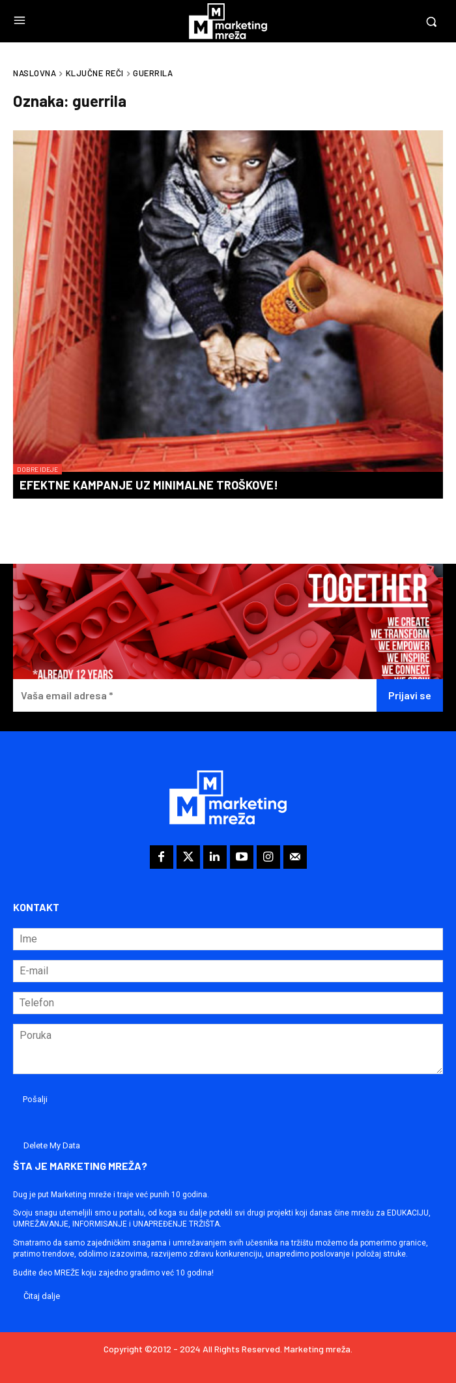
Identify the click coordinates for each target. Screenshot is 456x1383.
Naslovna (34, 73)
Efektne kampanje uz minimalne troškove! (149, 485)
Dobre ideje (37, 469)
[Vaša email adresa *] (195, 695)
